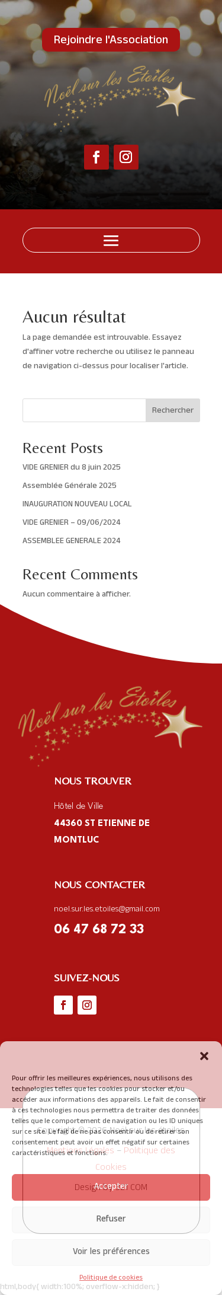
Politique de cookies (111, 1278)
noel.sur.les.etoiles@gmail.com (107, 910)
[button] (204, 1056)
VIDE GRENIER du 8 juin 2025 (71, 468)
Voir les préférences (111, 1252)
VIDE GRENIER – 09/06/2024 (71, 523)
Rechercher (173, 411)
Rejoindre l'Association (111, 41)
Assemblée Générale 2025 (69, 486)
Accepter (111, 1187)
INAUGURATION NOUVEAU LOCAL (77, 505)
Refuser (111, 1220)
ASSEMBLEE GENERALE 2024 (71, 541)
